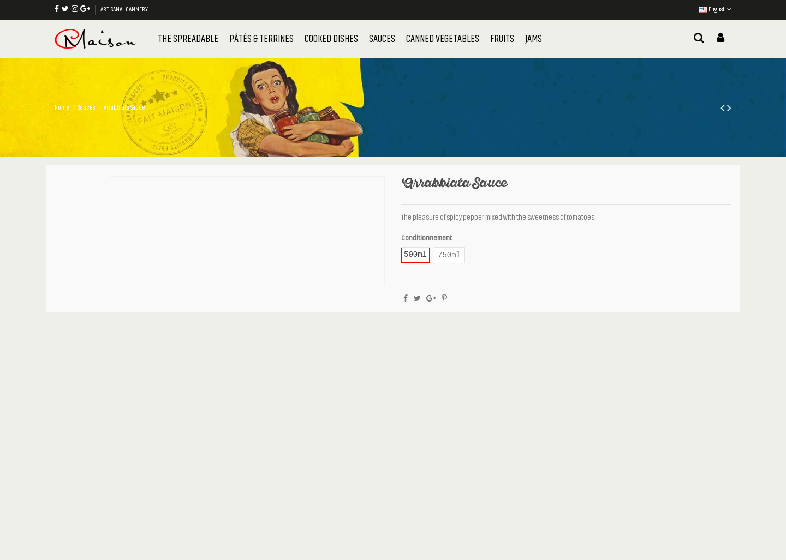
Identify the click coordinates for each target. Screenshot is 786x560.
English (715, 9)
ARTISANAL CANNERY (124, 9)
